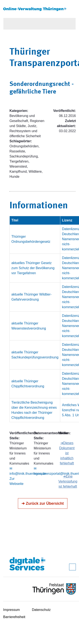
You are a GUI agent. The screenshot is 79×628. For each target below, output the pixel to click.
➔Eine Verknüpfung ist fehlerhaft (67, 481)
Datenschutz (41, 610)
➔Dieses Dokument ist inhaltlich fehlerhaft (67, 453)
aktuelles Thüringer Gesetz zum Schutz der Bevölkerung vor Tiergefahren (33, 268)
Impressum (11, 610)
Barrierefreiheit (14, 617)
